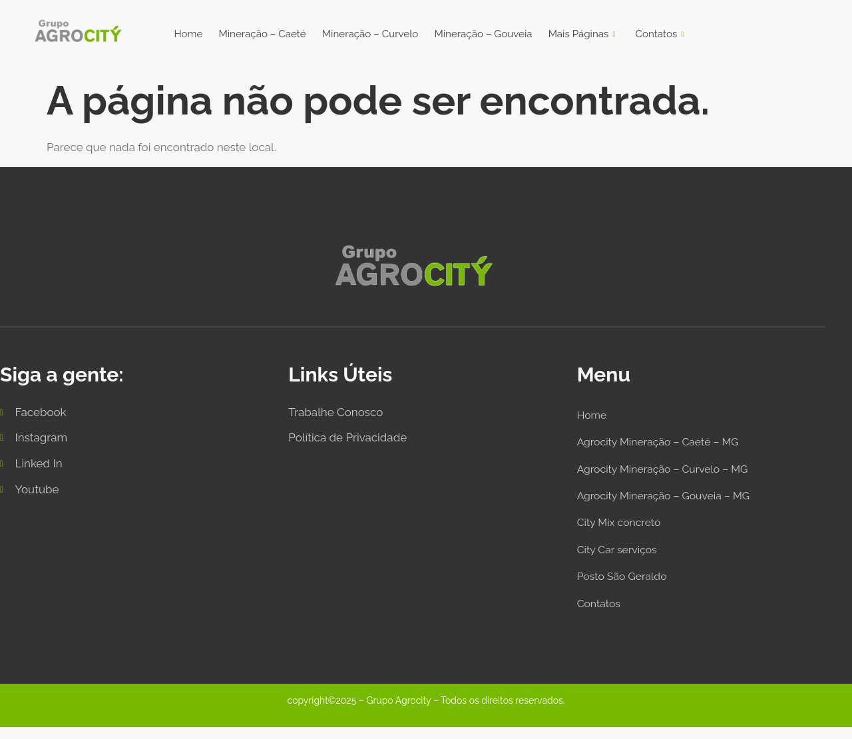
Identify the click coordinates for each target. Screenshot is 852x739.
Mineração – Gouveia (484, 34)
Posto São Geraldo (625, 586)
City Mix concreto (622, 529)
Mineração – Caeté (259, 34)
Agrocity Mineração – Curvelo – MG (669, 472)
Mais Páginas (585, 35)
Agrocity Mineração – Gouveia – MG (670, 501)
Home (185, 34)
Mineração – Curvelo (368, 34)
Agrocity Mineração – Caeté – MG (664, 444)
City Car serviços (620, 558)
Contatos (663, 35)
